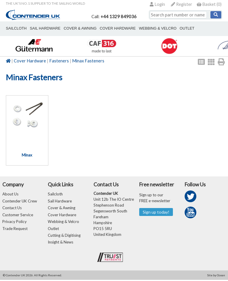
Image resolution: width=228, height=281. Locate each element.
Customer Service (17, 215)
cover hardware (113, 28)
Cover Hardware (30, 60)
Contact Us (12, 208)
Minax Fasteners (88, 60)
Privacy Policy (14, 222)
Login (157, 4)
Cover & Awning (61, 208)
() (209, 4)
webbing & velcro (152, 28)
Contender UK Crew (19, 201)
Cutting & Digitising (64, 236)
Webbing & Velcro (63, 222)
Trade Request (15, 229)
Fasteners (59, 60)
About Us (10, 194)
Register (181, 4)
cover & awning (77, 28)
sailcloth (16, 28)
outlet (180, 28)
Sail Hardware (60, 201)
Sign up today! (156, 212)
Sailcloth (55, 194)
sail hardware (43, 28)
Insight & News (60, 243)
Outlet (53, 229)
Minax (27, 155)
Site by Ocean (216, 276)
